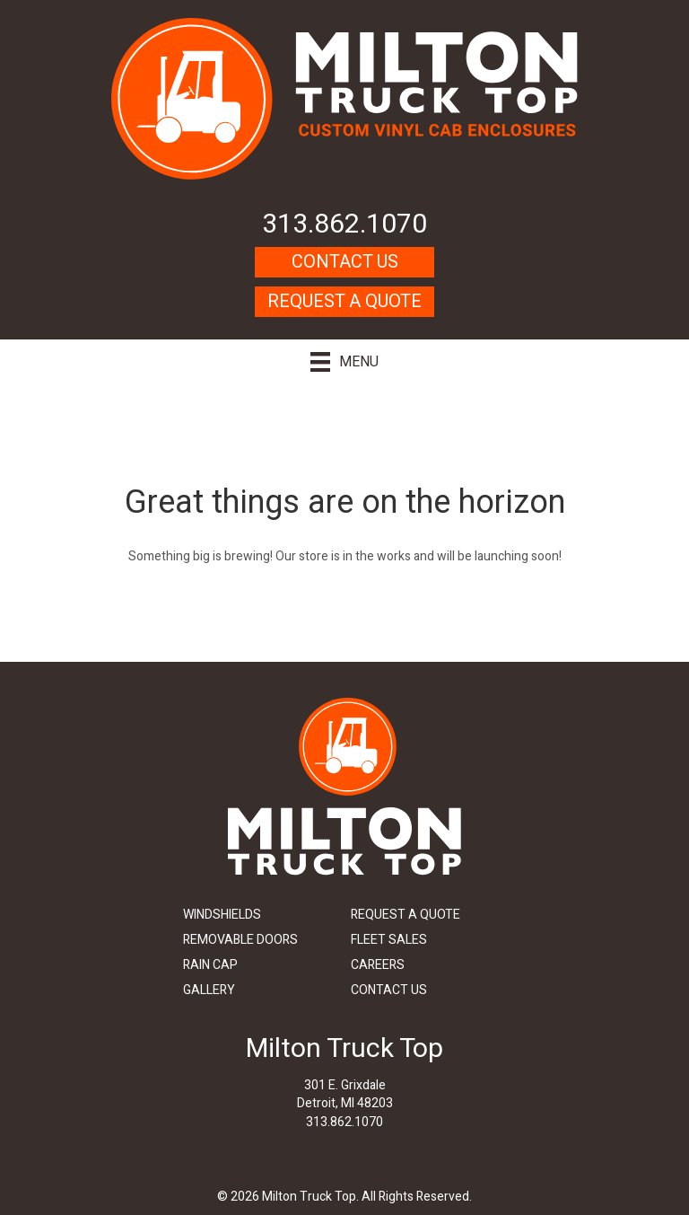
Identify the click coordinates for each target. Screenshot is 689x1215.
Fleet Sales (389, 939)
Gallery (209, 990)
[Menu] (344, 361)
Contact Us (345, 262)
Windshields (222, 914)
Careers (378, 964)
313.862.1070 (344, 224)
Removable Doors (240, 939)
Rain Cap (210, 964)
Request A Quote (344, 301)
